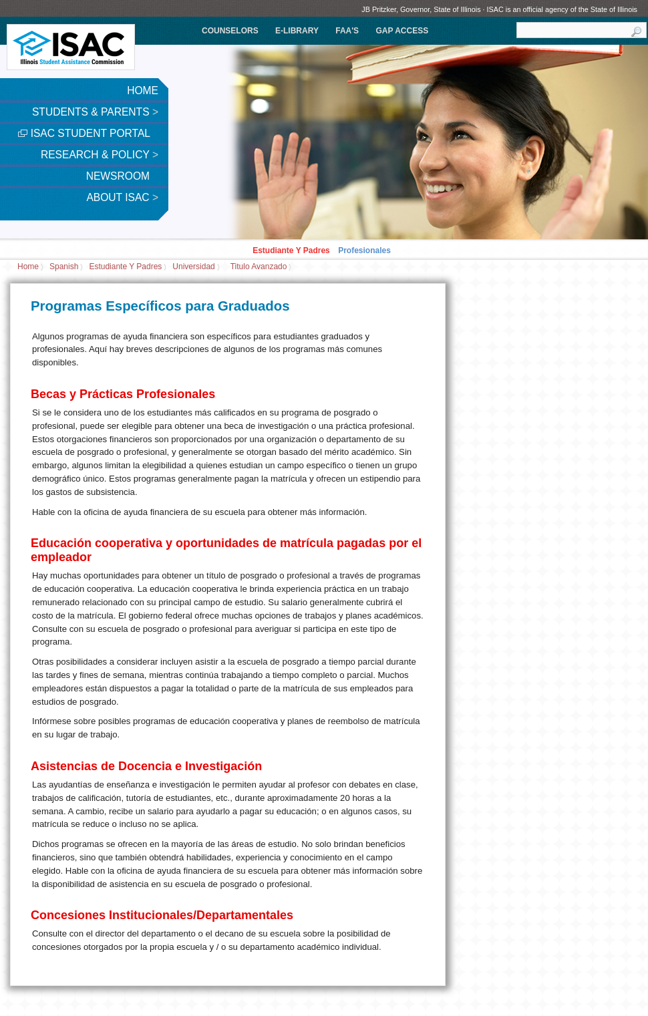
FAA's (347, 30)
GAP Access (401, 30)
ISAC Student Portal (88, 133)
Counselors (230, 30)
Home (142, 90)
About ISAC (122, 197)
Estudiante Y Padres (291, 250)
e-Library (297, 30)
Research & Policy (99, 154)
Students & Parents (95, 112)
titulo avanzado (258, 267)
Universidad (193, 267)
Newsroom (122, 176)
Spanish (63, 267)
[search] (581, 30)
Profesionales (364, 250)
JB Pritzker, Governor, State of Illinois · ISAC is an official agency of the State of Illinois (499, 9)
